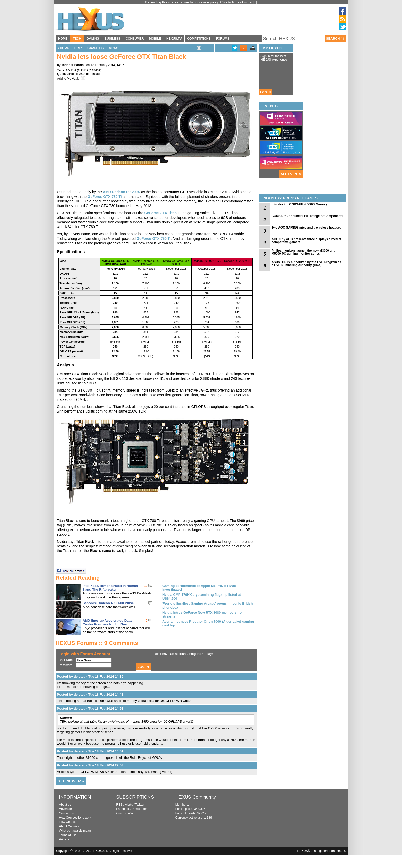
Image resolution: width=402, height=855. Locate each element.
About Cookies (69, 826)
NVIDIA (71, 70)
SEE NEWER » (71, 781)
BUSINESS (112, 38)
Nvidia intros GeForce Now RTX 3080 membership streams (202, 614)
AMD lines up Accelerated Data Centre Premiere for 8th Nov (107, 622)
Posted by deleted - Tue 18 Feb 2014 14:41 (90, 694)
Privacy (64, 839)
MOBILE (155, 38)
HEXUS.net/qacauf (88, 74)
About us (65, 804)
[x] (255, 2)
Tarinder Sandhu (73, 65)
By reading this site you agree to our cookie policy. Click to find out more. (199, 2)
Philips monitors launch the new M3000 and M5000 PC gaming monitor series (303, 252)
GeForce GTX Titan (160, 213)
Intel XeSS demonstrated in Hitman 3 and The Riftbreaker (110, 587)
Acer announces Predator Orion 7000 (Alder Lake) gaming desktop (208, 623)
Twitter (139, 804)
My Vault (73, 78)
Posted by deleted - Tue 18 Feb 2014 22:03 (90, 765)
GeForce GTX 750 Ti (154, 238)
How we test (67, 822)
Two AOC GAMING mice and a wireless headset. (306, 227)
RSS (119, 804)
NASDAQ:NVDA (89, 70)
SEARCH (335, 39)
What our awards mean (75, 830)
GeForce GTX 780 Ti (105, 196)
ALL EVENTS (291, 174)
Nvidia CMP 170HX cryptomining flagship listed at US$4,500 (201, 596)
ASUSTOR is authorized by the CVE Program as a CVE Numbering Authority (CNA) (306, 264)
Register (196, 654)
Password (65, 665)
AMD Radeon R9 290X (121, 192)
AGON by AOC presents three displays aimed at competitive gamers (306, 240)
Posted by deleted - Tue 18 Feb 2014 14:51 (90, 708)
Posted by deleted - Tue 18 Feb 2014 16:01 (90, 751)
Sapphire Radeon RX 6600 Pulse (108, 603)
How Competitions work (75, 817)
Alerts (129, 804)
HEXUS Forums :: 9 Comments (97, 643)
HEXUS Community (195, 797)
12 (145, 586)
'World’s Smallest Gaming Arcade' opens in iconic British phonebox (207, 605)
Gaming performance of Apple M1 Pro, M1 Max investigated (199, 587)
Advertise (65, 809)
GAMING (93, 38)
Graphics (95, 48)
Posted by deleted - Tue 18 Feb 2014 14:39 (90, 676)
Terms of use (68, 835)
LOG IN (265, 92)
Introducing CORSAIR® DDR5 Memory (300, 204)
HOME (62, 38)
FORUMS (222, 38)
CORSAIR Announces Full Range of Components (307, 216)
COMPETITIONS (198, 38)
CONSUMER (135, 38)
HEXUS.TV (174, 38)
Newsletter (139, 809)
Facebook (123, 809)
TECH (77, 38)
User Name (66, 660)
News (113, 48)
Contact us (66, 813)
